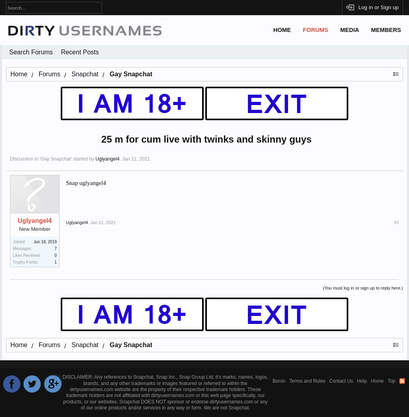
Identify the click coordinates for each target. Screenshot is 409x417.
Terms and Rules (308, 381)
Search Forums (31, 52)
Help (362, 381)
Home (282, 30)
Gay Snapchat (55, 159)
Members (386, 30)
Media (349, 30)
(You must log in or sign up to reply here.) (363, 288)
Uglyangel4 (107, 159)
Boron (279, 381)
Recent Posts (80, 52)
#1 (396, 222)
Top (391, 381)
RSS (402, 381)
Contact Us (341, 381)
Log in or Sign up (378, 7)
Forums (315, 30)
